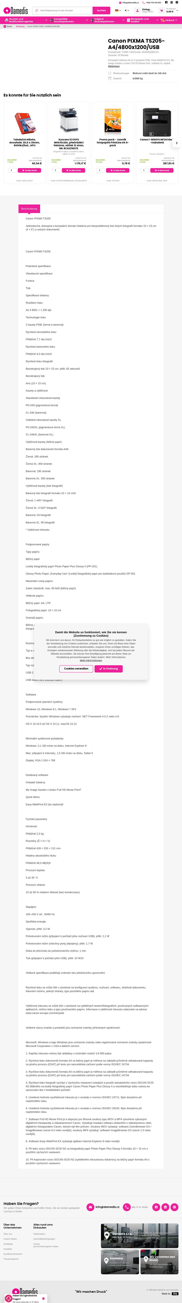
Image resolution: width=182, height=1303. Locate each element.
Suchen (101, 10)
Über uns (8, 1234)
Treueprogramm (11, 1259)
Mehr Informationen (91, 661)
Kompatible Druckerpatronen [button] (62, 20)
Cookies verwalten (76, 668)
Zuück (8, 26)
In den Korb (29, 170)
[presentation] (176, 143)
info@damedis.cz (129, 3)
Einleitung (20, 26)
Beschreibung (29, 208)
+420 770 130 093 (151, 3)
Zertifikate (8, 1244)
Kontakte (8, 1249)
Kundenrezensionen (13, 1254)
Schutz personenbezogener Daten (45, 1245)
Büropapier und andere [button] (138, 20)
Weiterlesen (114, 66)
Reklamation (39, 1234)
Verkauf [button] (167, 20)
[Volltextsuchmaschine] (71, 10)
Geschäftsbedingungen (44, 1239)
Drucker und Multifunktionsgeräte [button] (19, 20)
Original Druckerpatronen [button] (102, 20)
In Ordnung (108, 668)
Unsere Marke (10, 1239)
